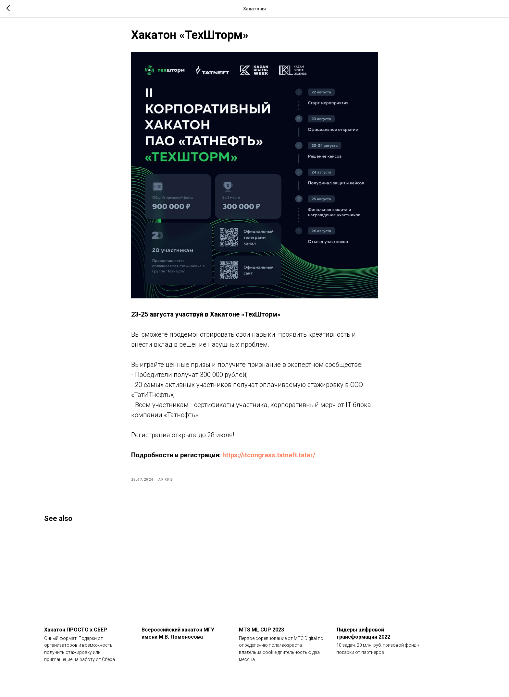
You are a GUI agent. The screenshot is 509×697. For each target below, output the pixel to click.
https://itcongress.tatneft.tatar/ (268, 458)
